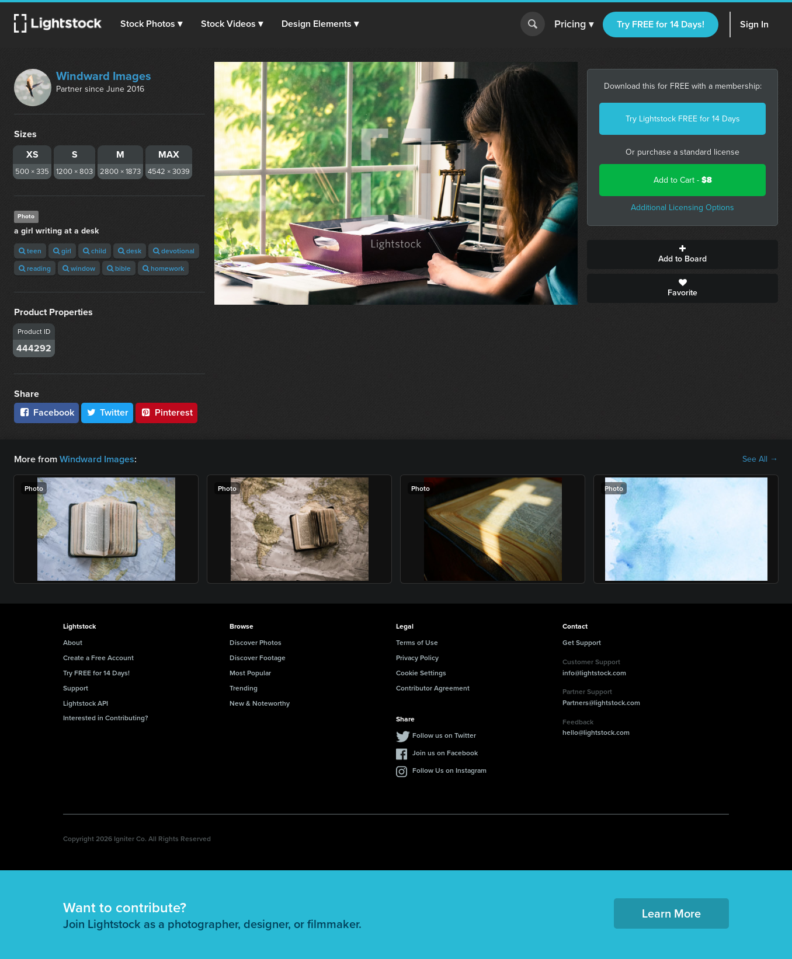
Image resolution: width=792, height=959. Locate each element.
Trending (244, 688)
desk (129, 251)
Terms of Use (417, 642)
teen (30, 251)
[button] (151, 24)
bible (119, 268)
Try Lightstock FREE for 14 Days (683, 119)
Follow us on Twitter (444, 735)
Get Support (581, 642)
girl (62, 251)
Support (75, 688)
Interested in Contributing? (105, 718)
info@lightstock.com (594, 673)
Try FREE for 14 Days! (660, 24)
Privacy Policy (417, 657)
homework (163, 268)
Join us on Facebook (445, 753)
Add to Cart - (683, 180)
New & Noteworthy (260, 703)
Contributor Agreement (433, 688)
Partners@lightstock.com (601, 702)
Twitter (107, 412)
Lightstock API (85, 703)
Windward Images (103, 76)
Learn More (671, 913)
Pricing (573, 24)
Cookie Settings (421, 673)
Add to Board (682, 254)
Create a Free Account (98, 657)
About (72, 642)
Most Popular (250, 673)
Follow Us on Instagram (449, 770)
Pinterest (166, 412)
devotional (173, 251)
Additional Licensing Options (682, 207)
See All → (760, 459)
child (94, 251)
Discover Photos (256, 642)
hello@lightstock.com (596, 732)
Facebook (46, 412)
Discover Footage (258, 657)
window (78, 268)
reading (35, 268)
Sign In (754, 24)
